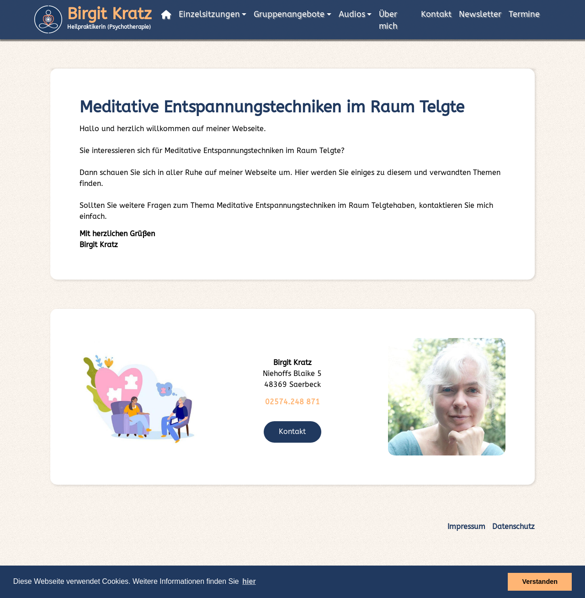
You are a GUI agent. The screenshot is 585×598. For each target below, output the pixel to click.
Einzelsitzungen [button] (209, 14)
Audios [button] (352, 14)
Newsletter (480, 14)
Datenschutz (513, 526)
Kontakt (436, 14)
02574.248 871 (292, 401)
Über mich (388, 20)
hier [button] (248, 581)
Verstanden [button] (540, 581)
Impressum (466, 526)
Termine (524, 14)
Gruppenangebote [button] (289, 14)
